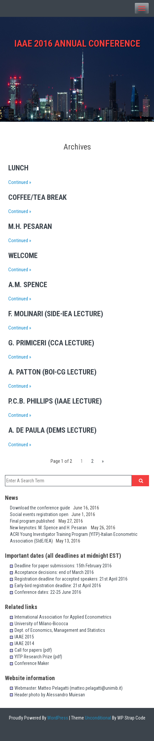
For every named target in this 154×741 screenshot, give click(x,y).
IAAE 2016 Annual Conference (77, 43)
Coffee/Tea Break (37, 197)
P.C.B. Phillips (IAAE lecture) (55, 401)
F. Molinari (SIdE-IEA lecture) (55, 314)
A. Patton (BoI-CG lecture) (52, 372)
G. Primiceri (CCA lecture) (51, 343)
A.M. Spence (27, 285)
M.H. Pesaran (30, 226)
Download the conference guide (41, 507)
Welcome (23, 255)
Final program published (34, 521)
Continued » (19, 182)
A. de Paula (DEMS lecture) (52, 430)
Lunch (18, 168)
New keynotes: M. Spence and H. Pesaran (50, 527)
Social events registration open (40, 514)
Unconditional (97, 717)
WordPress (57, 717)
